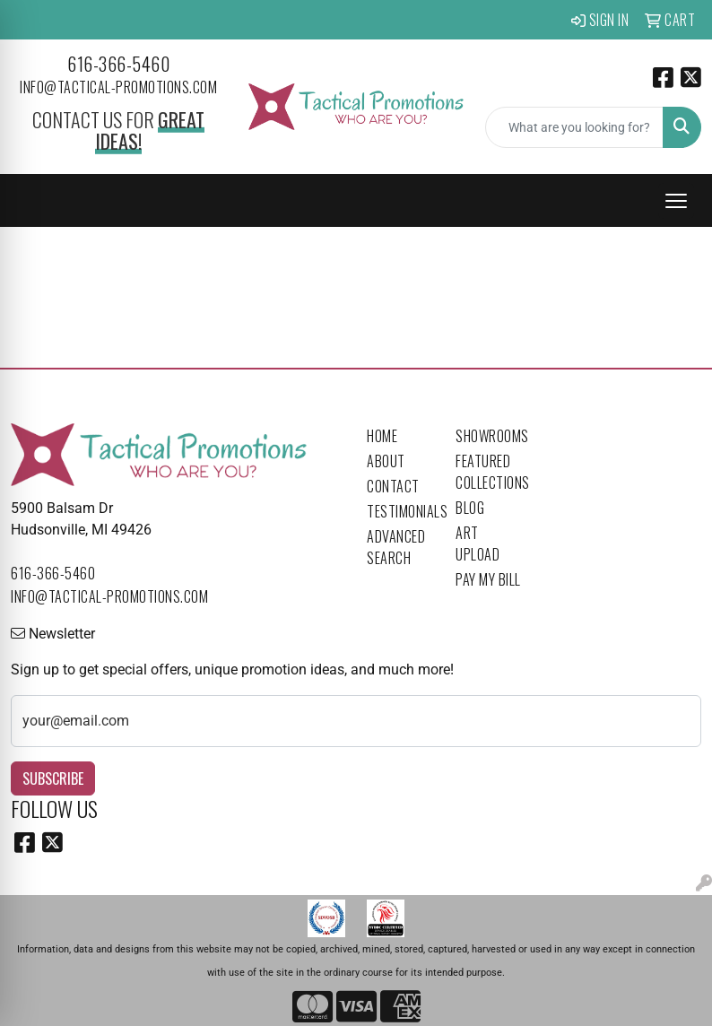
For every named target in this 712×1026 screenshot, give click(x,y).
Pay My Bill (488, 579)
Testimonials (400, 511)
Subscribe (52, 778)
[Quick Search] (574, 127)
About (386, 461)
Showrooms (489, 436)
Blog (470, 507)
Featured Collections (489, 471)
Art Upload (477, 543)
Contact (393, 486)
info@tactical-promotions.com (118, 87)
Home (382, 436)
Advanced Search (396, 547)
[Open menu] (676, 201)
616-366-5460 (118, 63)
